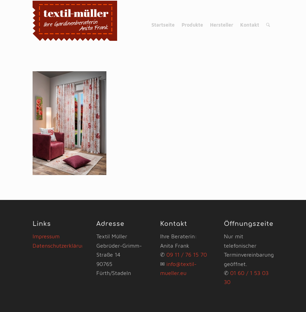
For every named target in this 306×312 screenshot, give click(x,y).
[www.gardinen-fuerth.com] (75, 25)
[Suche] (268, 25)
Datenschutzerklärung (60, 245)
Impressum (46, 236)
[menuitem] (163, 25)
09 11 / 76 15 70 (186, 254)
